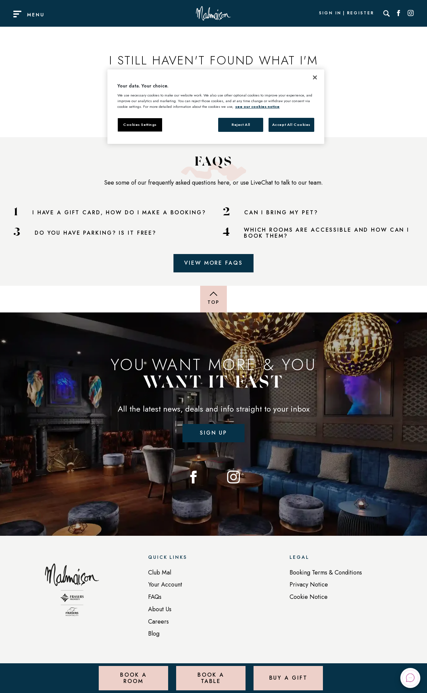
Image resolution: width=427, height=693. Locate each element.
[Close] (315, 77)
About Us (159, 609)
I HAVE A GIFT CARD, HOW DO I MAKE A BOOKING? (119, 213)
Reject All (241, 124)
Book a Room (133, 678)
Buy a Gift (288, 678)
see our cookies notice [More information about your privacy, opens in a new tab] (257, 106)
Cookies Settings (140, 124)
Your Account (165, 584)
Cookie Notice (309, 597)
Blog (153, 633)
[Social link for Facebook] (398, 13)
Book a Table (210, 678)
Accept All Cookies (291, 124)
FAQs (154, 597)
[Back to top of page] (213, 299)
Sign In (330, 13)
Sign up (213, 433)
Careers (158, 621)
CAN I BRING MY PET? (281, 213)
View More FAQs (213, 263)
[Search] (386, 13)
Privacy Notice (309, 584)
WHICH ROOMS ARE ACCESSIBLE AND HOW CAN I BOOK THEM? (326, 233)
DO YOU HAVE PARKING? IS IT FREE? (95, 233)
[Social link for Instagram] (410, 13)
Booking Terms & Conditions (326, 572)
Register (360, 13)
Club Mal (159, 572)
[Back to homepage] (72, 593)
